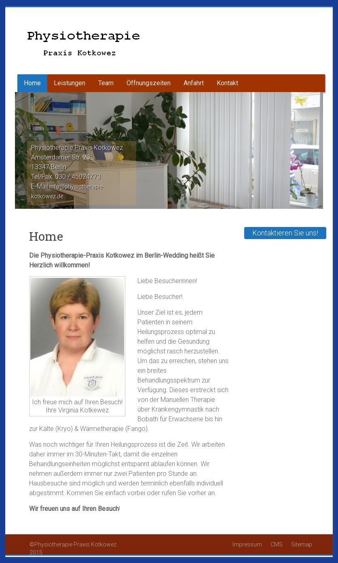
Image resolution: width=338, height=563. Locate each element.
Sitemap (301, 544)
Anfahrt (194, 83)
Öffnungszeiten (149, 83)
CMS (277, 544)
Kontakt (227, 83)
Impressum (247, 544)
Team (106, 83)
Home (32, 83)
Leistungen (69, 83)
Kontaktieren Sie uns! (285, 233)
